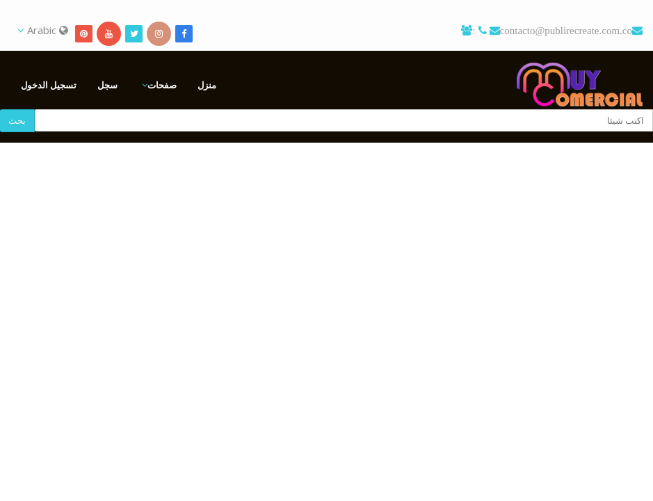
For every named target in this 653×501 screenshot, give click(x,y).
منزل (206, 85)
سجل (107, 85)
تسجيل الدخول (48, 85)
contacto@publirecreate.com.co (566, 30)
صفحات (162, 85)
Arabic (42, 30)
